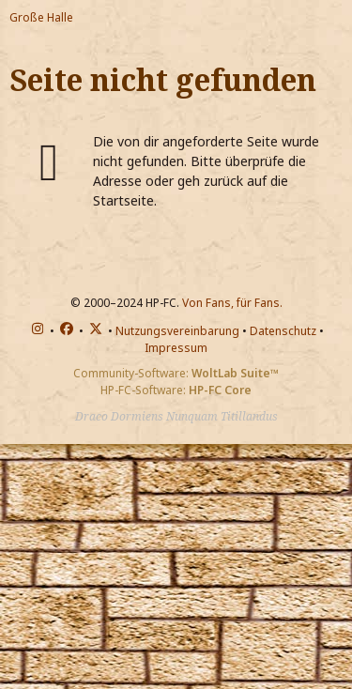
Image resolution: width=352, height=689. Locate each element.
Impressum (176, 348)
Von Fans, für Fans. (232, 303)
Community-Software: (176, 373)
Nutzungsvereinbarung (177, 331)
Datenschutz (283, 331)
